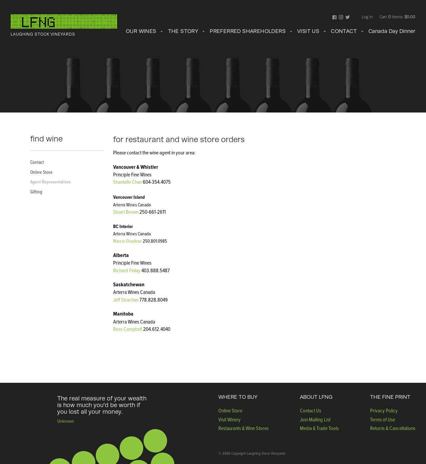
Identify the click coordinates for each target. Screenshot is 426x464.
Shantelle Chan (127, 181)
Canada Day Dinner (391, 31)
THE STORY (183, 31)
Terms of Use (382, 419)
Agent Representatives (50, 181)
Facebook (334, 17)
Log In (367, 17)
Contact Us (310, 410)
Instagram (341, 17)
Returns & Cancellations (392, 428)
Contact (37, 162)
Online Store (41, 172)
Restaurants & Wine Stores (243, 428)
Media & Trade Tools (319, 428)
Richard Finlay (126, 270)
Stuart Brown (125, 211)
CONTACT (344, 31)
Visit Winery (229, 419)
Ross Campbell (127, 329)
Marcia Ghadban (127, 241)
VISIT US (308, 31)
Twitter (347, 17)
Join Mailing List (315, 419)
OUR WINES (141, 31)
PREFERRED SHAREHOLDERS (248, 31)
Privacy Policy (384, 410)
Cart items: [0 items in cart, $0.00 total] (397, 17)
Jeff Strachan (126, 299)
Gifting (36, 191)
